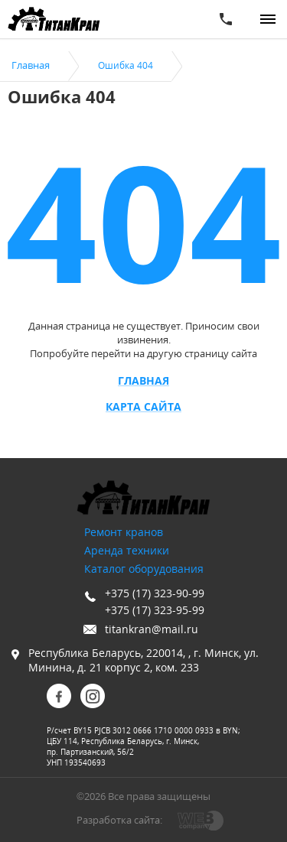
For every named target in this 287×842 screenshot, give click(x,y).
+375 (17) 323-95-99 (154, 610)
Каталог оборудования (144, 568)
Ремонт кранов (123, 532)
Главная (143, 380)
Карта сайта (143, 406)
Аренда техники (126, 550)
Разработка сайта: (119, 820)
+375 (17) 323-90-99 (154, 593)
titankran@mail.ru (151, 629)
